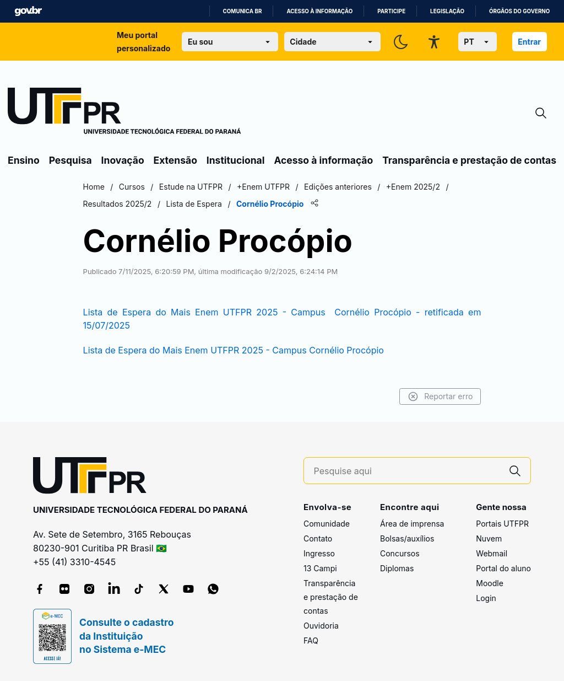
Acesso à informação (319, 11)
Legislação (447, 11)
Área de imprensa (412, 523)
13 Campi (320, 568)
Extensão (175, 160)
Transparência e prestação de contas (469, 160)
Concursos (400, 553)
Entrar (529, 41)
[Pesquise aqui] (407, 471)
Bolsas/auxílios (407, 538)
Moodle (489, 583)
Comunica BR (242, 11)
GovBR (28, 11)
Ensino (24, 160)
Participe (391, 11)
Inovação (122, 160)
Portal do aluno (503, 568)
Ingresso (319, 553)
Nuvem (489, 538)
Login (486, 598)
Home (95, 186)
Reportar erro (438, 396)
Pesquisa (70, 160)
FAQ (310, 640)
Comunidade (326, 523)
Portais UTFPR (502, 523)
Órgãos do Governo (519, 11)
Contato (317, 538)
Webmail (491, 553)
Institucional (236, 160)
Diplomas (397, 568)
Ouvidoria (321, 625)
